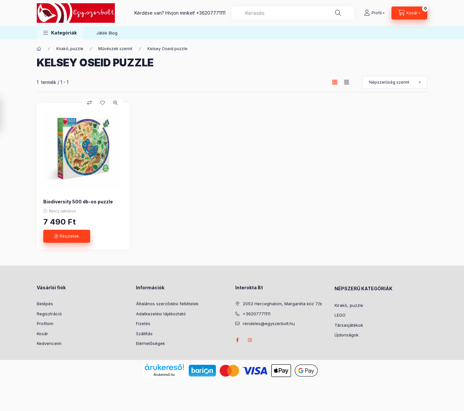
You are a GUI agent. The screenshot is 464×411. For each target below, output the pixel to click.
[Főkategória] (39, 49)
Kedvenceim (49, 343)
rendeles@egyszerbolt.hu (269, 323)
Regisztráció (49, 313)
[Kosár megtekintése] (409, 13)
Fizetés (143, 323)
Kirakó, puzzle (69, 48)
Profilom (45, 323)
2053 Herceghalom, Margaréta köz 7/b (282, 303)
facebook (237, 340)
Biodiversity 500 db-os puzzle (78, 201)
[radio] (346, 82)
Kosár (42, 333)
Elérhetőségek (150, 343)
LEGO (340, 315)
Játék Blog (106, 32)
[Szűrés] (6, 115)
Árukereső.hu (164, 375)
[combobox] (293, 13)
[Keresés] (338, 13)
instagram (250, 340)
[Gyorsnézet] (115, 103)
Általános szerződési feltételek (167, 303)
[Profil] (374, 13)
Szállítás (144, 333)
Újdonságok (346, 334)
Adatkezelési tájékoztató (161, 313)
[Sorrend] (394, 82)
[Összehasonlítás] (89, 103)
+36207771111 (210, 13)
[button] (60, 32)
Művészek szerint (115, 48)
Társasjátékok (348, 325)
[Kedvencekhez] (102, 103)
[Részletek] (66, 236)
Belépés (45, 303)
